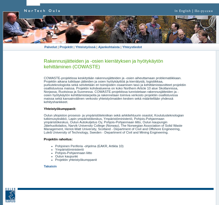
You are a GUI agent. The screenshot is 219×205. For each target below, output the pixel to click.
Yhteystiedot (132, 47)
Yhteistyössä (85, 47)
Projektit (66, 47)
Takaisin (50, 166)
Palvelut (50, 47)
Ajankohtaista (108, 47)
